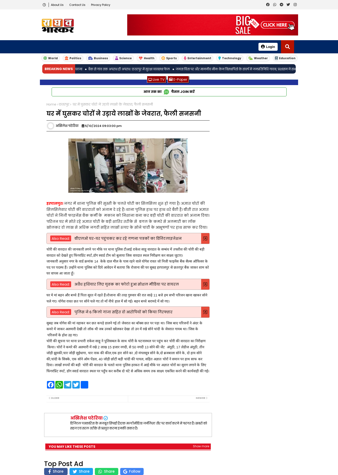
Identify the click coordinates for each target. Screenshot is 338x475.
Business (98, 58)
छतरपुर (64, 104)
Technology (229, 58)
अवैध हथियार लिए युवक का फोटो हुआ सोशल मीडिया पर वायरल (126, 284)
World (50, 58)
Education (285, 58)
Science (123, 58)
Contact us (77, 5)
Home (51, 104)
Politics (73, 58)
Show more (201, 446)
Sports (169, 58)
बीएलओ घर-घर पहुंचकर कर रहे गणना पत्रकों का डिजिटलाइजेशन (127, 238)
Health (146, 58)
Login (268, 47)
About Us (57, 5)
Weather (258, 58)
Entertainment (197, 58)
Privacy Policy (100, 5)
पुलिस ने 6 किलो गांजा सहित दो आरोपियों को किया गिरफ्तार (123, 312)
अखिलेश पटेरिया (86, 418)
